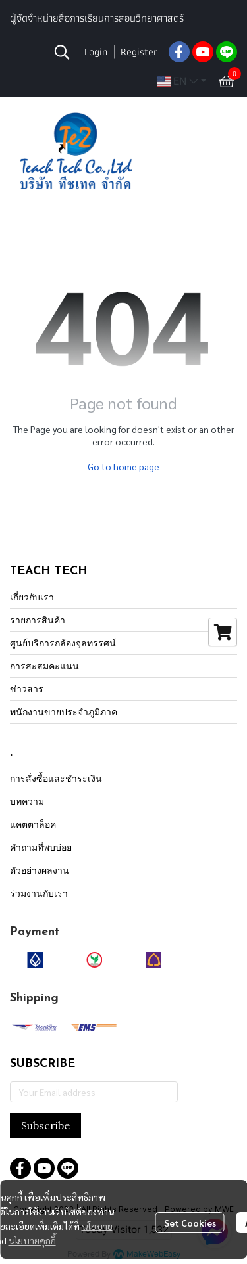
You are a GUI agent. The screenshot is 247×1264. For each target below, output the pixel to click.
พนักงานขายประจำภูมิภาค (63, 711)
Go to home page (123, 466)
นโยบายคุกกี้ (32, 1240)
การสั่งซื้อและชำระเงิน (56, 778)
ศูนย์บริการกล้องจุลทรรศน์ (63, 642)
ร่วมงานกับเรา (39, 893)
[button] (62, 52)
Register (139, 51)
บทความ (27, 801)
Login (95, 51)
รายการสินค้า (37, 619)
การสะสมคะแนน (44, 665)
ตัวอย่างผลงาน (39, 870)
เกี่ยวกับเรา (32, 596)
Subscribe (45, 1125)
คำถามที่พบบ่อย (41, 847)
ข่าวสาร (26, 688)
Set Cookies (190, 1223)
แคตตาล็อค (33, 824)
